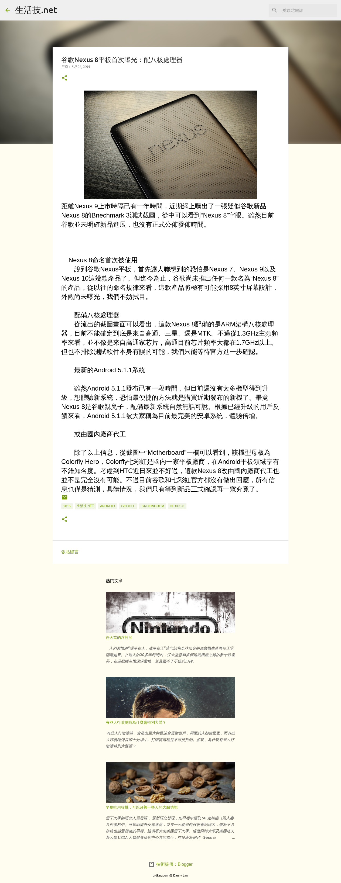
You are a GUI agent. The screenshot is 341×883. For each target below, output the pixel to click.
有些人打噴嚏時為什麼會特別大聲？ (136, 722)
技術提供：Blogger (170, 864)
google (128, 506)
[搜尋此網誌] (308, 10)
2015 (67, 506)
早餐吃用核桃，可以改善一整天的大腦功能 (142, 807)
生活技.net (36, 10)
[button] (64, 78)
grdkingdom (152, 506)
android (107, 506)
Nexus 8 (177, 506)
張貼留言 (70, 552)
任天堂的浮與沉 (119, 637)
